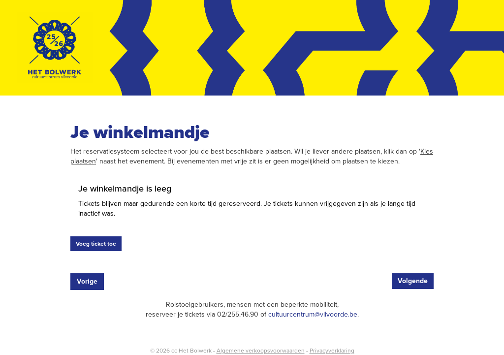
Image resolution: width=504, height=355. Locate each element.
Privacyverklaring (332, 350)
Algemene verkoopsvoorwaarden (261, 350)
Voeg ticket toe (96, 243)
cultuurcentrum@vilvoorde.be (312, 314)
